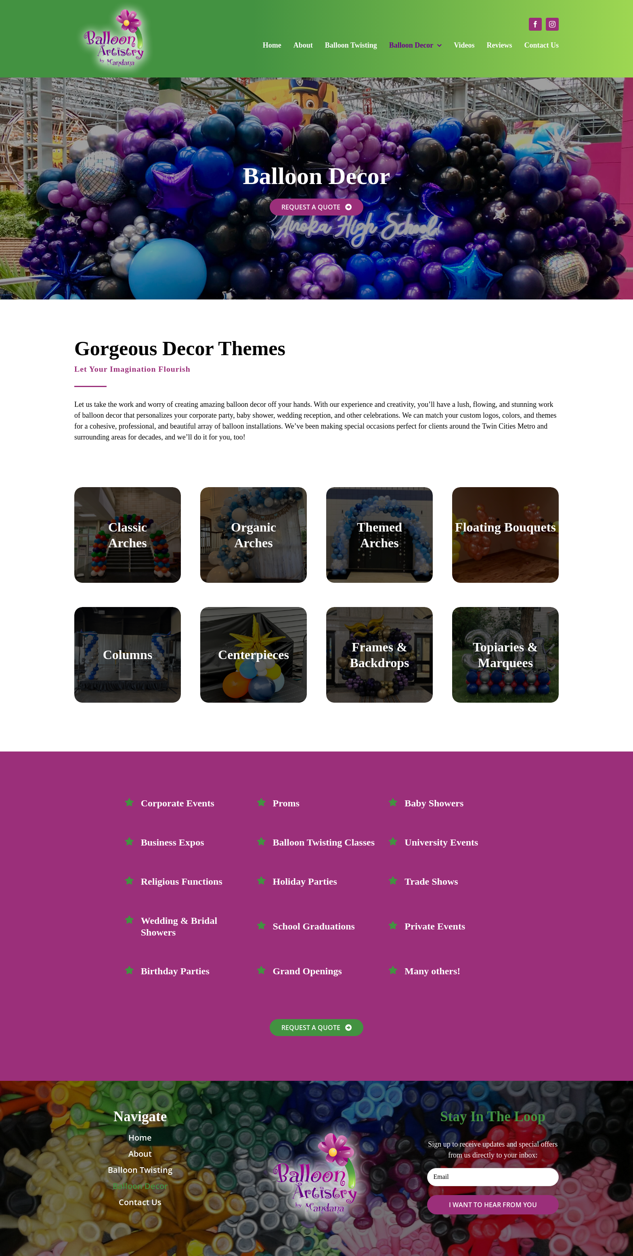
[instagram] (552, 24)
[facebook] (535, 24)
